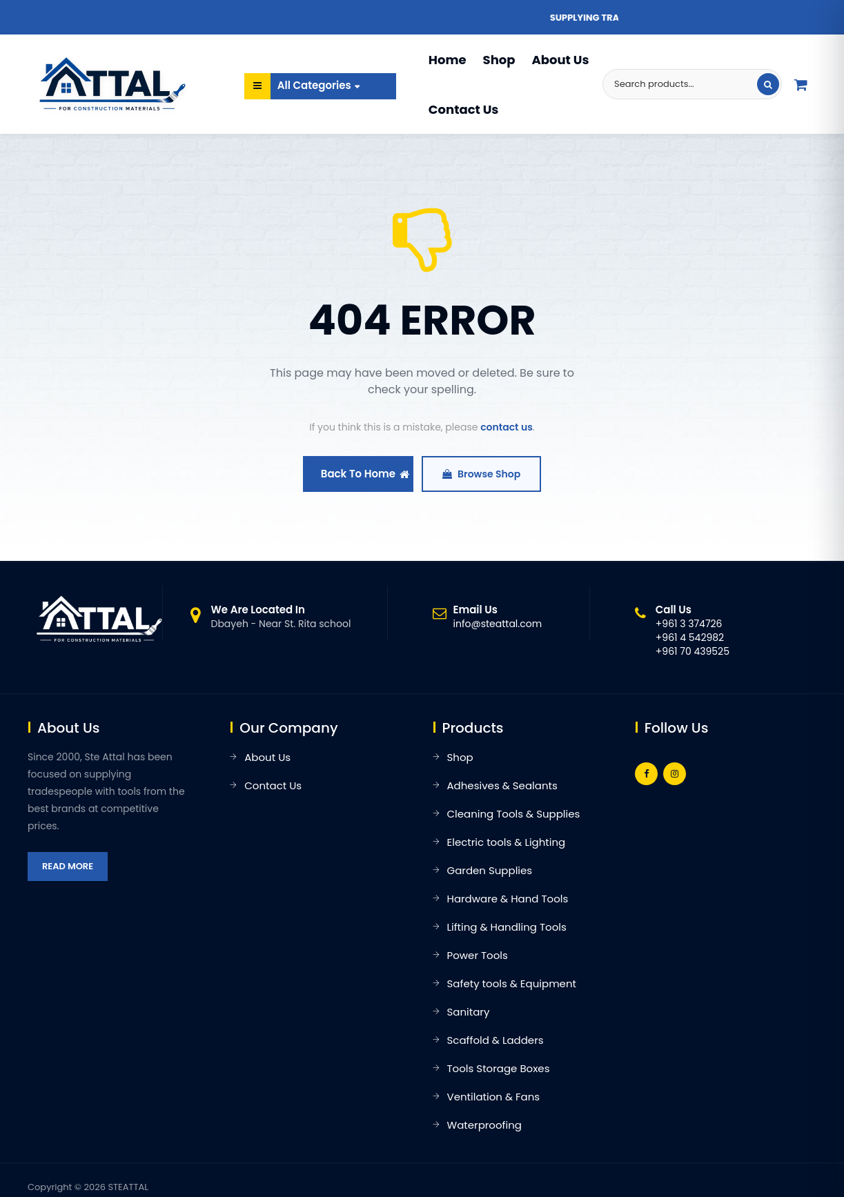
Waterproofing (484, 1125)
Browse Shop (481, 474)
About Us (560, 59)
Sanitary (468, 1012)
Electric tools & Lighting (506, 842)
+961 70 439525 (692, 651)
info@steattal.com (497, 624)
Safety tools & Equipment (511, 983)
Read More (67, 866)
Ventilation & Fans (493, 1096)
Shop (499, 59)
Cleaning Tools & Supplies (513, 814)
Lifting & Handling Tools (507, 927)
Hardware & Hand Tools (508, 898)
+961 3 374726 (689, 624)
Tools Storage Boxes (498, 1068)
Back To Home (365, 473)
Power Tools (477, 955)
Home (448, 59)
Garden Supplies (490, 870)
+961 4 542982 (690, 637)
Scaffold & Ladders (495, 1040)
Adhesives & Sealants (502, 785)
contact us (506, 427)
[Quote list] (801, 84)
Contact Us (464, 109)
